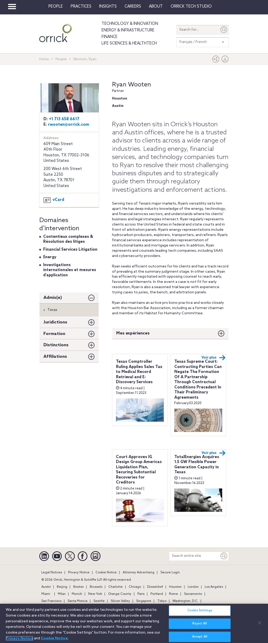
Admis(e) (52, 297)
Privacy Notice (79, 572)
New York (95, 594)
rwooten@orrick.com (68, 124)
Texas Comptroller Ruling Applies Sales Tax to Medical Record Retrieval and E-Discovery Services (139, 371)
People (55, 6)
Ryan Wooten (131, 85)
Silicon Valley (120, 601)
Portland (156, 594)
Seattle (99, 601)
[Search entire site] (194, 556)
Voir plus (214, 357)
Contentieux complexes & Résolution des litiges (68, 239)
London (193, 587)
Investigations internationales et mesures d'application (69, 270)
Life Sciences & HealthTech (129, 43)
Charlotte (115, 587)
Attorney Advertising (138, 572)
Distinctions (56, 345)
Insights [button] (108, 6)
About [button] (156, 6)
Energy (49, 257)
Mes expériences (133, 333)
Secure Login (170, 572)
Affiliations (55, 356)
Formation (54, 333)
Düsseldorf (155, 587)
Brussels (96, 587)
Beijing (62, 587)
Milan (62, 594)
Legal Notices (51, 572)
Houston (175, 587)
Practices (81, 6)
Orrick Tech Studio (191, 6)
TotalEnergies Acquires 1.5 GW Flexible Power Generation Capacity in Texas (196, 465)
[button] (216, 60)
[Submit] (224, 30)
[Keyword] (224, 556)
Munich (77, 594)
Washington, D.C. (185, 601)
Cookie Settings (199, 613)
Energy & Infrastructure (128, 30)
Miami (45, 594)
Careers (133, 6)
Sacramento (193, 594)
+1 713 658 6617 (64, 119)
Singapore (143, 601)
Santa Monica (77, 601)
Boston (78, 587)
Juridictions (55, 322)
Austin (46, 587)
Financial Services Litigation (70, 249)
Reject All (199, 627)
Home (44, 59)
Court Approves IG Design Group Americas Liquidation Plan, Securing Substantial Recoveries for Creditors (139, 470)
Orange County (119, 594)
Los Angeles (214, 587)
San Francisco (51, 601)
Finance (110, 37)
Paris (140, 594)
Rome (173, 594)
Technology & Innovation (130, 23)
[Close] (259, 625)
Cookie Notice (106, 572)
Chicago (135, 587)
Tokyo (161, 601)
